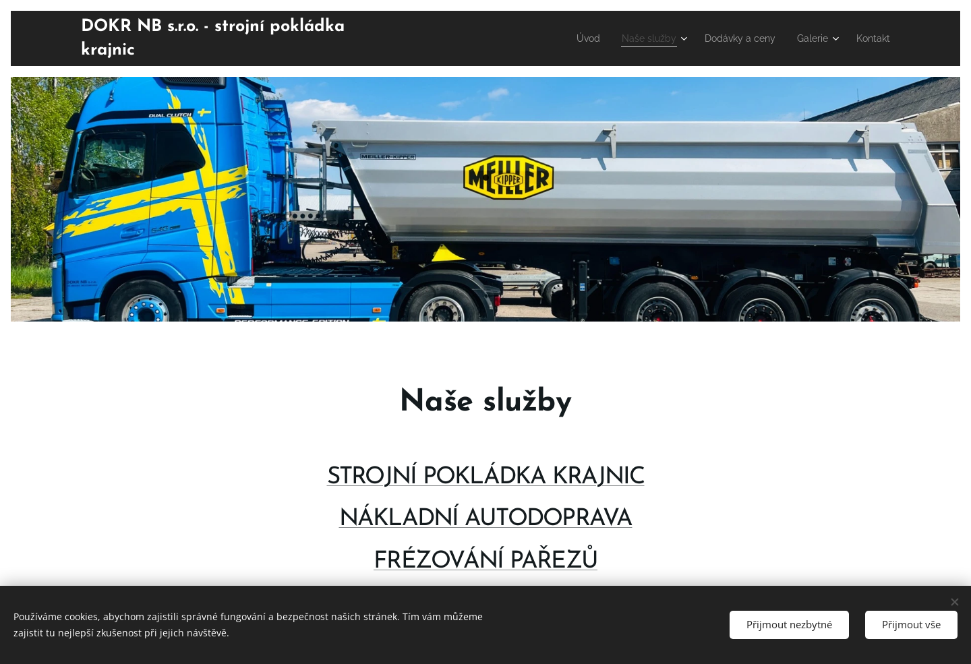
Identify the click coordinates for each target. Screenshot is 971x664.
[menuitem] (566, 38)
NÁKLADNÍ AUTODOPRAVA (485, 519)
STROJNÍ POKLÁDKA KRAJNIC (486, 477)
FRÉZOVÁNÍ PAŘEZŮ (485, 561)
